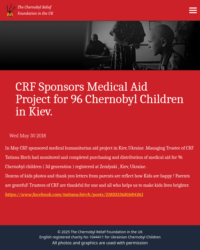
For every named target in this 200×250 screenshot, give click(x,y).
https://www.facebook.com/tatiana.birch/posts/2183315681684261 (74, 194)
